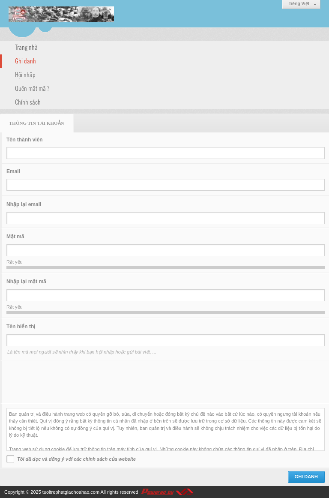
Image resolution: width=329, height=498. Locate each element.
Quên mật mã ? (32, 88)
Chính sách (28, 101)
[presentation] (71, 382)
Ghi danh (25, 60)
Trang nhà (26, 46)
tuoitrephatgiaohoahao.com (70, 492)
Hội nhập (25, 74)
